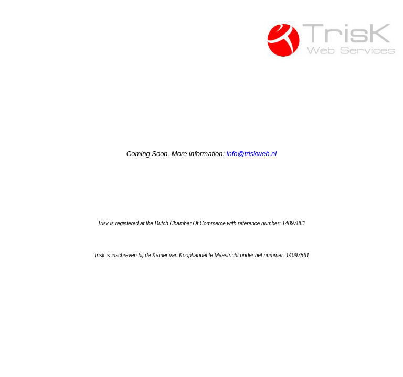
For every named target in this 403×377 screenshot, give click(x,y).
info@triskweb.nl (252, 154)
